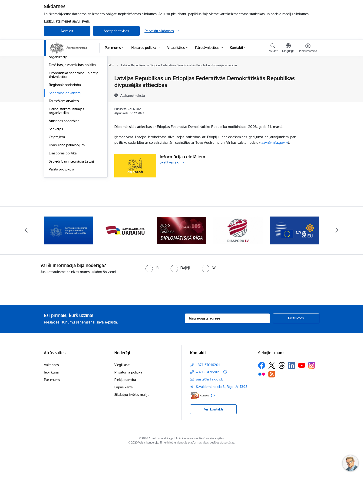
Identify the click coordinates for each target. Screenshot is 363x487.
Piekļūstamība (125, 417)
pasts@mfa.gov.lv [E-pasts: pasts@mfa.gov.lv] (209, 416)
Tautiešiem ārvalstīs (64, 150)
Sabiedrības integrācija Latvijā (72, 211)
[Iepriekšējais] (26, 268)
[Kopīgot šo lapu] (308, 88)
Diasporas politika (63, 203)
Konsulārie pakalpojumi (67, 195)
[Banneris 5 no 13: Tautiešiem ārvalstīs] (238, 267)
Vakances (51, 402)
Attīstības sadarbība (64, 170)
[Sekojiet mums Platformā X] (271, 402)
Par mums (52, 417)
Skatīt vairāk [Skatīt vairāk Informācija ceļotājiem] (169, 162)
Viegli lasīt (121, 402)
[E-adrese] (199, 433)
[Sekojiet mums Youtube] (301, 402)
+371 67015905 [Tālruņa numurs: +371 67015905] (208, 409)
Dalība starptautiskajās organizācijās (66, 161)
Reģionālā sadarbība (65, 134)
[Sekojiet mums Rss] (271, 411)
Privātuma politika (128, 409)
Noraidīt (67, 31)
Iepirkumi (51, 409)
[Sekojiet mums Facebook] (261, 402)
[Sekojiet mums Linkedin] (291, 402)
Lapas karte (123, 424)
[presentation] (38, 325)
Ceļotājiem (57, 186)
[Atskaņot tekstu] (132, 95)
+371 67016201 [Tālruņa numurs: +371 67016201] (208, 402)
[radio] (151, 305)
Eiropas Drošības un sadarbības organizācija (74, 105)
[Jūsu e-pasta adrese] (227, 356)
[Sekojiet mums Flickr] (261, 411)
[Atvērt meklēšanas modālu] (273, 48)
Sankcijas (56, 179)
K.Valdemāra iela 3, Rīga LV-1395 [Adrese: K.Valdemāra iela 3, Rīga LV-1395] (222, 424)
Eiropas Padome (62, 95)
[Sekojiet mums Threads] (281, 402)
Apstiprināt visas (116, 31)
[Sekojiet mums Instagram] (311, 403)
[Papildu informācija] (225, 409)
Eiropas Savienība (62, 78)
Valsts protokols (61, 219)
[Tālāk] (337, 268)
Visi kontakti (213, 446)
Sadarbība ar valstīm (64, 142)
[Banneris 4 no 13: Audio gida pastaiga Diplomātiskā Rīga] (181, 267)
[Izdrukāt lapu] (308, 76)
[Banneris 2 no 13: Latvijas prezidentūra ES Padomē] (68, 267)
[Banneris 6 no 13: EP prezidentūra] (294, 267)
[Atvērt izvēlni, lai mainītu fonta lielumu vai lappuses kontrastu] (308, 48)
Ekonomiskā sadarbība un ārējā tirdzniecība (73, 124)
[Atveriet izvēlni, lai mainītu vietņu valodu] (288, 48)
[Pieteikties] (296, 356)
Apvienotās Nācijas (63, 86)
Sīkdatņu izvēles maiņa (131, 432)
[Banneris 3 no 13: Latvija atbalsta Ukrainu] (125, 267)
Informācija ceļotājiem (182, 157)
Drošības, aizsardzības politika (72, 114)
